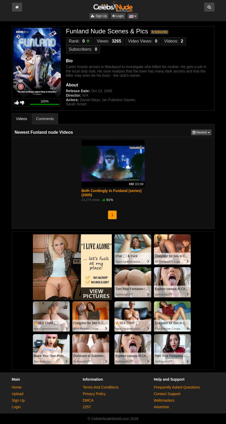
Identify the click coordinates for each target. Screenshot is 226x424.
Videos (21, 119)
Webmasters (164, 400)
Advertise (161, 407)
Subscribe (159, 31)
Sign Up (99, 16)
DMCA (88, 400)
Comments (45, 119)
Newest (202, 132)
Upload (17, 394)
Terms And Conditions (100, 387)
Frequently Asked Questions (177, 387)
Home (17, 387)
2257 (87, 407)
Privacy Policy (94, 394)
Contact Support (167, 394)
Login (118, 16)
